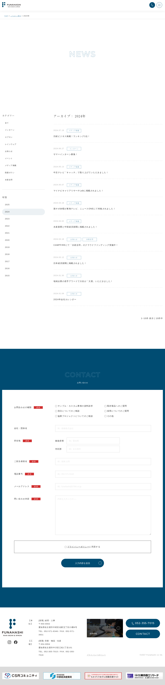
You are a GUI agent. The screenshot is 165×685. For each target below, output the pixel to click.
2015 (7, 276)
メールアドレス (27, 486)
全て (7, 123)
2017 (7, 261)
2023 (7, 219)
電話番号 (24, 474)
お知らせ (9, 151)
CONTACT (143, 633)
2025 (7, 205)
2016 (7, 269)
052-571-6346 (51, 631)
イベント (9, 158)
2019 (7, 247)
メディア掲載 (10, 165)
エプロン (9, 137)
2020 (7, 240)
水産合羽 (9, 180)
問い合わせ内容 (27, 499)
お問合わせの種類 (28, 407)
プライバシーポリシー (78, 547)
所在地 (23, 441)
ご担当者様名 (26, 461)
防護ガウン (10, 173)
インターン (10, 130)
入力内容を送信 (82, 563)
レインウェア (10, 144)
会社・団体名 (20, 428)
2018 (7, 254)
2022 (7, 226)
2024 (7, 212)
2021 (7, 233)
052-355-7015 (51, 652)
